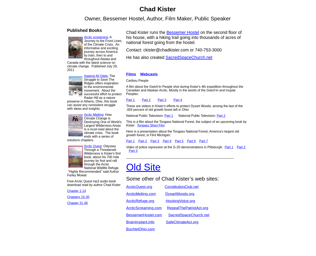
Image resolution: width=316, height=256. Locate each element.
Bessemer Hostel (182, 32)
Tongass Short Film (151, 125)
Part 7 (203, 141)
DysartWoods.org (179, 194)
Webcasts (149, 74)
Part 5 (179, 141)
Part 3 (162, 100)
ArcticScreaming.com (144, 208)
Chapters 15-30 (78, 197)
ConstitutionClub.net (182, 187)
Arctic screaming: (96, 37)
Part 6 (191, 141)
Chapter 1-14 (76, 191)
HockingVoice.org (180, 201)
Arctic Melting (93, 114)
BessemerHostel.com (144, 215)
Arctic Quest (93, 146)
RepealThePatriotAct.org (187, 208)
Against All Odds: (96, 76)
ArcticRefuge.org (140, 201)
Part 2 (146, 100)
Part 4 (178, 100)
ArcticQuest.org (139, 187)
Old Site (143, 167)
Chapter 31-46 (77, 203)
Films (131, 74)
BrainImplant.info (140, 222)
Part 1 (130, 100)
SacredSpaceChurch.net (188, 215)
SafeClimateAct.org (182, 222)
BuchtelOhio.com (140, 229)
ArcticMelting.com (141, 194)
